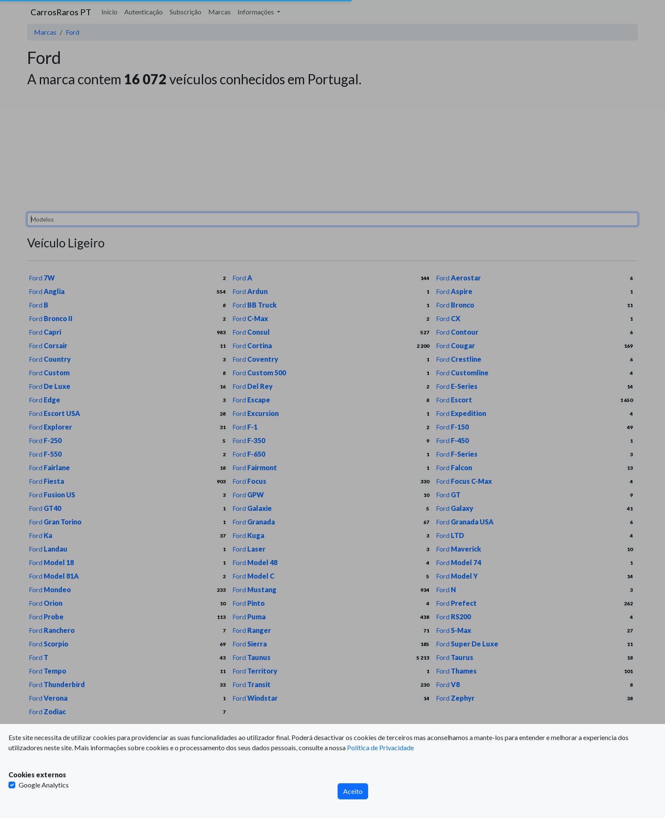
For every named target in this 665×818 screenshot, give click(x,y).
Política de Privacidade (380, 747)
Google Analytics (44, 785)
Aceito (353, 791)
